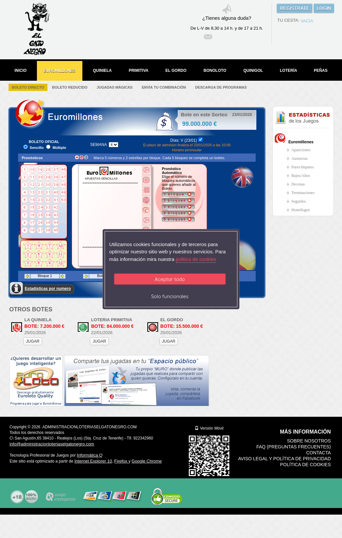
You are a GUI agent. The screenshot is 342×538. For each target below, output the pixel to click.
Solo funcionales (169, 296)
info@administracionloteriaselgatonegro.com (52, 443)
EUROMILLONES (60, 71)
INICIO (20, 70)
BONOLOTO (215, 70)
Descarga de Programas (221, 87)
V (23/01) (189, 140)
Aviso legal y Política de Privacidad (284, 458)
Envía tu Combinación (164, 87)
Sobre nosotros (309, 440)
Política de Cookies (305, 464)
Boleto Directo (28, 87)
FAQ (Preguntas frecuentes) (293, 446)
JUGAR (33, 341)
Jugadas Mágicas (114, 87)
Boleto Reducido (69, 87)
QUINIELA (102, 70)
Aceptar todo (170, 279)
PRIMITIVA (139, 70)
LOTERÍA (288, 70)
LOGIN (324, 8)
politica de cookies (196, 259)
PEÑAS (321, 70)
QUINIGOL (253, 70)
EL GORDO (175, 70)
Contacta (318, 452)
